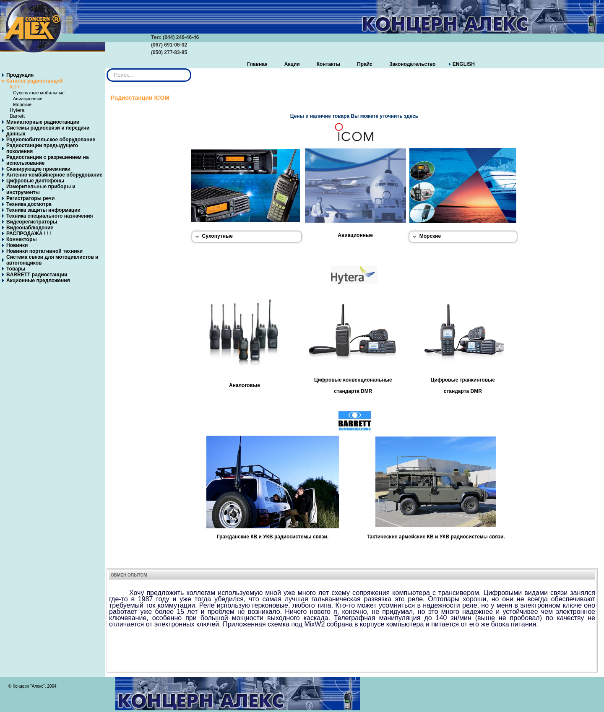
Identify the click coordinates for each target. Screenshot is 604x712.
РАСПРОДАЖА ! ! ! (29, 233)
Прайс (364, 64)
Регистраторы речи (30, 198)
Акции (292, 64)
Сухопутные (217, 236)
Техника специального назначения (49, 216)
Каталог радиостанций (34, 81)
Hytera (17, 110)
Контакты (329, 64)
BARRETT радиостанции (36, 275)
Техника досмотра (29, 204)
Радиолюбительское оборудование (50, 140)
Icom (15, 87)
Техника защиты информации (43, 210)
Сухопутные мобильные (39, 92)
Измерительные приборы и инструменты (41, 189)
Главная (257, 64)
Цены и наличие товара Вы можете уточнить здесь (354, 116)
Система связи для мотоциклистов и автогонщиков (52, 260)
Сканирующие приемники (38, 169)
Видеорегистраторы (31, 222)
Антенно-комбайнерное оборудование (54, 175)
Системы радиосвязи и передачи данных (47, 131)
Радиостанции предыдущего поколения (42, 148)
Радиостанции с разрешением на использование (47, 160)
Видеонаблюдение (29, 228)
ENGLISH (464, 64)
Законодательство (412, 64)
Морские (22, 104)
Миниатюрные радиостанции (42, 122)
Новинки (17, 245)
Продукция (20, 75)
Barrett (17, 116)
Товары (15, 269)
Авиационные (27, 98)
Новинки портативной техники (44, 251)
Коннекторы (21, 239)
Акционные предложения (38, 280)
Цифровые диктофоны (35, 181)
